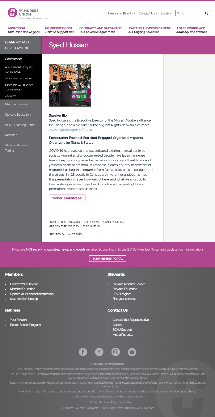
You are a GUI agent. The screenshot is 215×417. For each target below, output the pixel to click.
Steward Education (18, 114)
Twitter (99, 352)
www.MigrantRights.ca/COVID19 (72, 130)
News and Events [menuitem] (120, 13)
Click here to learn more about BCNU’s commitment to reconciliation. (107, 396)
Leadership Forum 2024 (19, 78)
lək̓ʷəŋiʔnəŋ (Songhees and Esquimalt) (122, 382)
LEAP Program (122, 294)
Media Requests (123, 335)
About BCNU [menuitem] (23, 30)
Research (11, 135)
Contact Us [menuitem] (147, 13)
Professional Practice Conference (19, 87)
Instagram (115, 352)
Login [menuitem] (165, 13)
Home (53, 222)
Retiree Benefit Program (25, 325)
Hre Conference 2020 (64, 226)
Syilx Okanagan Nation (123, 391)
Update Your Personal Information (31, 294)
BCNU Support (122, 330)
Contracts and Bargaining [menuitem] (100, 30)
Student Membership (24, 299)
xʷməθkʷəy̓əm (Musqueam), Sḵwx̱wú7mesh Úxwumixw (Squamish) (148, 373)
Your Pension (18, 320)
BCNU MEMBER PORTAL (107, 258)
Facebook (83, 352)
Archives (10, 96)
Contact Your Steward (24, 284)
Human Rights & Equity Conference (19, 69)
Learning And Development (80, 222)
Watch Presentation (67, 197)
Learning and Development (17, 45)
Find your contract (124, 299)
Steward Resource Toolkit (17, 148)
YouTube (132, 352)
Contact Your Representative (130, 320)
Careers (117, 325)
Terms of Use (125, 402)
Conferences (13, 59)
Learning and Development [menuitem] (149, 30)
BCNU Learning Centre (20, 125)
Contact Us (95, 402)
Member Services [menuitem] (59, 30)
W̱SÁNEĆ (152, 382)
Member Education (18, 104)
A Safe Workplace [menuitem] (191, 30)
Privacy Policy (110, 402)
